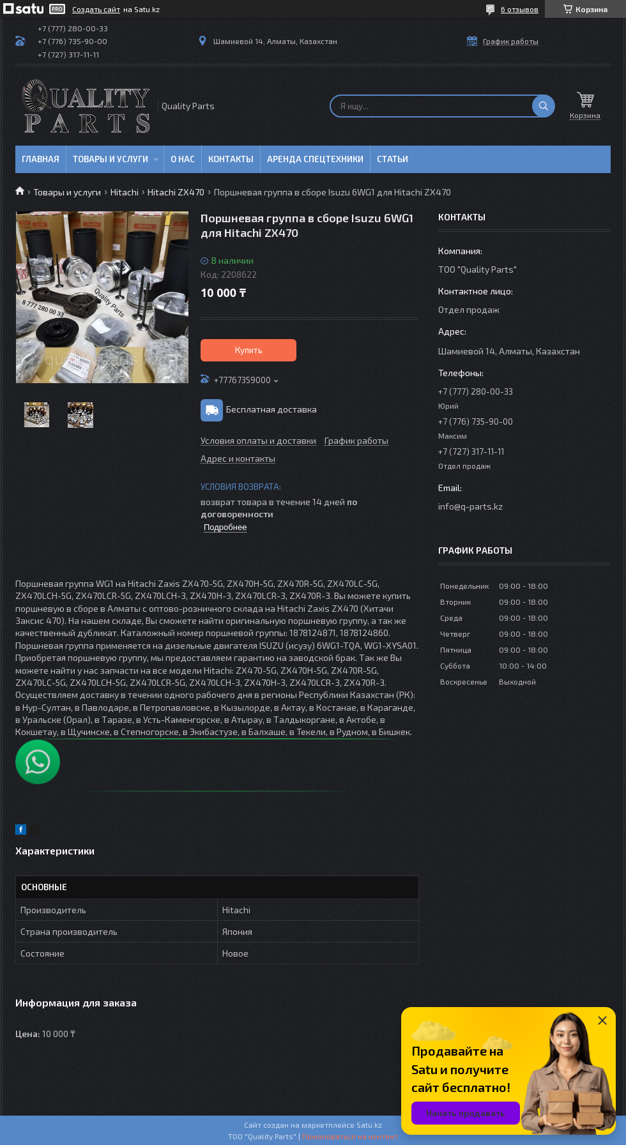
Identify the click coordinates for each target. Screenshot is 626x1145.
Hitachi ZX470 (176, 191)
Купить (249, 350)
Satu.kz (369, 1124)
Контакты (231, 159)
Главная (40, 159)
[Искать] (543, 106)
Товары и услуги (110, 159)
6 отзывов (519, 8)
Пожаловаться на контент (350, 1136)
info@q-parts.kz (470, 506)
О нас (183, 159)
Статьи (392, 159)
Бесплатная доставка (271, 409)
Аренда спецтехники (315, 159)
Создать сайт (96, 8)
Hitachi (125, 191)
